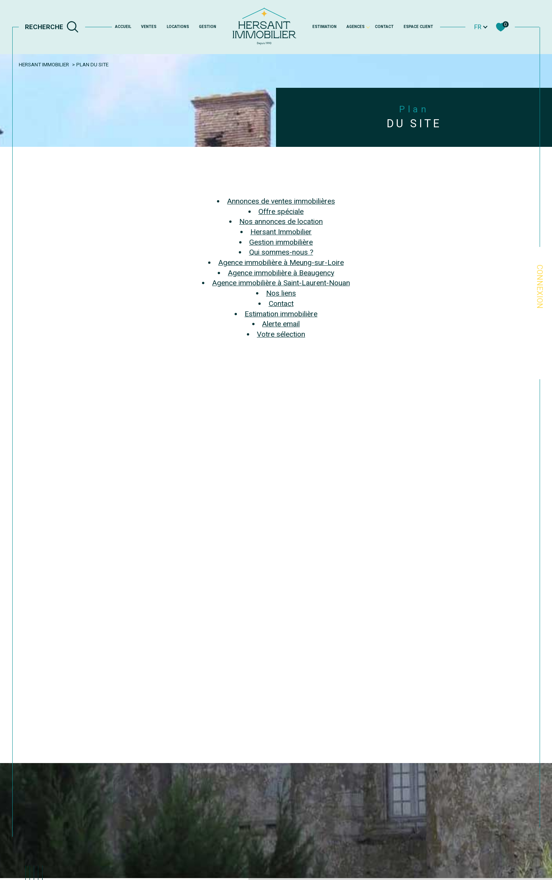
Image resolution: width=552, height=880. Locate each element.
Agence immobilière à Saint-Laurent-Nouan (281, 282)
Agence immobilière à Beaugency (281, 272)
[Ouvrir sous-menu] (368, 26)
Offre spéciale (281, 211)
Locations (178, 27)
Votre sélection (281, 334)
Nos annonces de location (281, 221)
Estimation (324, 27)
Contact (384, 27)
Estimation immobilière (281, 313)
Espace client (418, 27)
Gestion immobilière (281, 242)
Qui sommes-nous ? (281, 252)
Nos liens (281, 293)
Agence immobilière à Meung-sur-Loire (281, 262)
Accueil (123, 27)
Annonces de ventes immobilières (281, 201)
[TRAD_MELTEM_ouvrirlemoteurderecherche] (52, 27)
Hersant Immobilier (44, 64)
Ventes (148, 27)
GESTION (207, 27)
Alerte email (281, 323)
